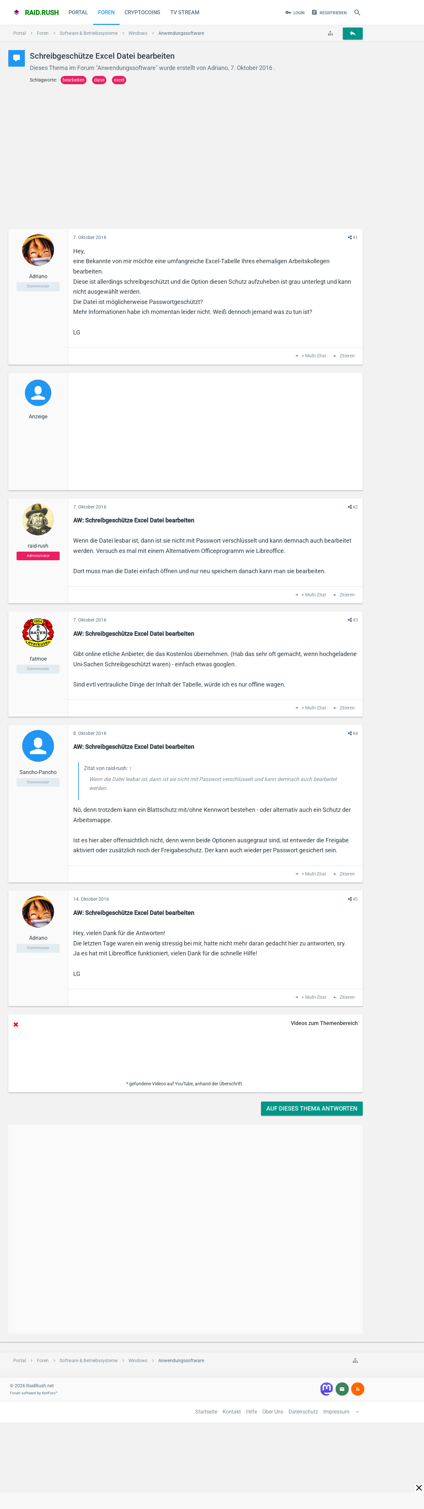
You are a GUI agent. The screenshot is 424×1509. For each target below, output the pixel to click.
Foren (106, 12)
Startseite (206, 1412)
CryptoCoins (142, 12)
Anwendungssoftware (126, 67)
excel (119, 80)
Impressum (336, 1412)
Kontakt (232, 1412)
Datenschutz (303, 1412)
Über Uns (272, 1412)
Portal (78, 12)
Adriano (217, 67)
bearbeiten (73, 80)
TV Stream (184, 12)
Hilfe (251, 1412)
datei (99, 80)
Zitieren (347, 356)
